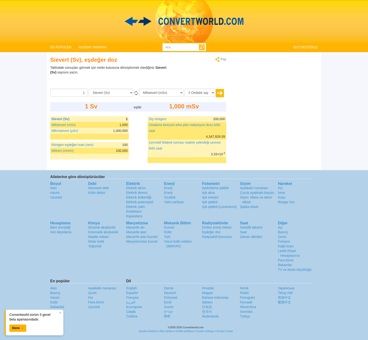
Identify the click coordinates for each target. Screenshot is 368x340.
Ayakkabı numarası (254, 188)
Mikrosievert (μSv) (64, 131)
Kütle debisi (96, 193)
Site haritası (166, 331)
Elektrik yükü (135, 207)
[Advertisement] (197, 77)
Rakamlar (285, 265)
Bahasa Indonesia (215, 297)
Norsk (244, 288)
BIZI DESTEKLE (306, 47)
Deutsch (170, 293)
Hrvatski (208, 288)
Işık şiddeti (210, 202)
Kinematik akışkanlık (103, 232)
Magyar (207, 293)
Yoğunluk (95, 246)
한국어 (207, 311)
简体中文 (284, 297)
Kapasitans (134, 216)
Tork (167, 237)
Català (130, 311)
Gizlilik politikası (185, 331)
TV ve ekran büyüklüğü (294, 269)
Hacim (55, 193)
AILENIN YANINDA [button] (92, 47)
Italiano (207, 302)
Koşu (281, 197)
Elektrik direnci (136, 193)
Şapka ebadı (249, 207)
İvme (281, 193)
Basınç (283, 232)
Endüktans (134, 211)
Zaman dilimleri (251, 237)
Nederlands (210, 316)
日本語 (207, 307)
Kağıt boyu (286, 246)
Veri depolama (60, 232)
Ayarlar (143, 331)
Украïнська (286, 288)
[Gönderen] (111, 93)
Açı (280, 227)
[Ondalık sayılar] (199, 93)
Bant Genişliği (60, 227)
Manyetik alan (136, 232)
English (131, 288)
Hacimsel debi (98, 188)
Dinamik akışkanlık (102, 227)
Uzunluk (56, 197)
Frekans (284, 241)
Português (247, 297)
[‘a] (161, 93)
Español (132, 293)
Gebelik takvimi (251, 227)
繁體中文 (284, 302)
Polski (244, 293)
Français (132, 297)
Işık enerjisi (210, 197)
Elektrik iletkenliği (138, 197)
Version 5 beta (224, 331)
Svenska (246, 311)
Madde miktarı (98, 237)
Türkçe (245, 316)
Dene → (17, 328)
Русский (246, 302)
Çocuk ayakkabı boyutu (257, 193)
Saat (243, 232)
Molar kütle (96, 241)
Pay (220, 59)
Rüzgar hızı (286, 202)
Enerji (168, 188)
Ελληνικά (170, 297)
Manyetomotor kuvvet (141, 241)
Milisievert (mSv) (63, 125)
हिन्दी (167, 316)
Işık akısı (208, 193)
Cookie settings (205, 331)
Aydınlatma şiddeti (215, 188)
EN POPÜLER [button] (60, 47)
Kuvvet (169, 227)
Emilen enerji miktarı (217, 227)
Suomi (168, 307)
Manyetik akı (135, 227)
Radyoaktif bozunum (217, 237)
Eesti (167, 302)
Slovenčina (248, 307)
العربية (130, 302)
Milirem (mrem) (62, 151)
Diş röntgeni (157, 119)
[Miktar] (69, 93)
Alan (53, 188)
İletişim (153, 331)
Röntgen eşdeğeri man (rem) (72, 145)
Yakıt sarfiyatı (174, 202)
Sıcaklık (170, 197)
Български (134, 307)
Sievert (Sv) (60, 119)
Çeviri (282, 237)
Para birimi (286, 260)
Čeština (131, 316)
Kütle (168, 232)
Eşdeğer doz (211, 232)
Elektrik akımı (136, 188)
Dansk (168, 288)
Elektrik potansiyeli (139, 202)
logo (184, 21)
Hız (280, 188)
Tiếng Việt (285, 293)
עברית (168, 311)
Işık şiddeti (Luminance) (219, 207)
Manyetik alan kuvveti (141, 237)
